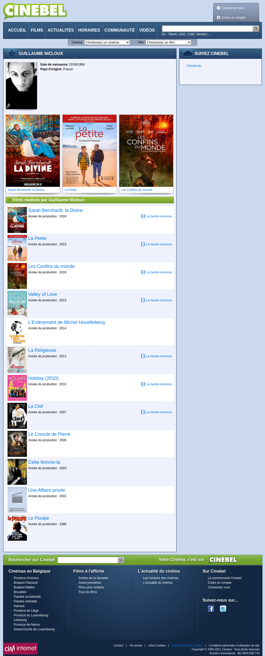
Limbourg (20, 620)
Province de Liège (26, 610)
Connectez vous (233, 8)
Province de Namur (27, 624)
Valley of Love (42, 294)
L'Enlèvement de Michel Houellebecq (66, 322)
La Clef (35, 406)
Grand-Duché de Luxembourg (34, 629)
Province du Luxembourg (31, 615)
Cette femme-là (44, 462)
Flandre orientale (25, 601)
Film (141, 42)
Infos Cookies (157, 645)
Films (37, 30)
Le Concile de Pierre (49, 434)
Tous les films (87, 592)
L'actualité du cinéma (157, 582)
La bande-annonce (156, 216)
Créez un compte (233, 17)
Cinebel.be (193, 66)
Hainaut (19, 606)
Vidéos (147, 30)
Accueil (17, 30)
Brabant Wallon (24, 587)
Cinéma (77, 42)
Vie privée (136, 645)
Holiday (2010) (43, 378)
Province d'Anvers (26, 578)
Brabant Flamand (26, 582)
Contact (118, 645)
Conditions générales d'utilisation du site (234, 645)
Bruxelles (20, 592)
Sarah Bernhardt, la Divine (55, 210)
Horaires (89, 30)
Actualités (61, 30)
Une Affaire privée (46, 490)
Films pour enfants (91, 587)
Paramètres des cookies (187, 645)
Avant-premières (89, 582)
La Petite (37, 238)
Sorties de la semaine (93, 578)
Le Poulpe (38, 518)
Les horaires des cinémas (161, 578)
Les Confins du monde (51, 266)
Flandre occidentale (27, 596)
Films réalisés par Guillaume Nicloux (46, 200)
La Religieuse (42, 350)
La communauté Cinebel (224, 578)
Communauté (120, 30)
